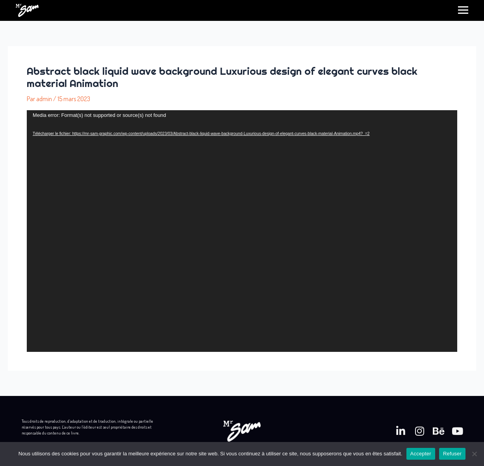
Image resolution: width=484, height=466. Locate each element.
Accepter (420, 454)
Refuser (452, 454)
